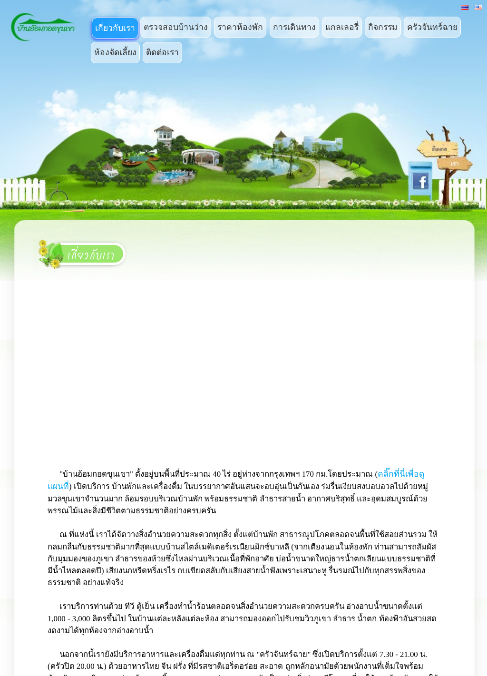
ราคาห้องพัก (240, 27)
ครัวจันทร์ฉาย (432, 27)
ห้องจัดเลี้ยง (115, 52)
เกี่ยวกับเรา (115, 28)
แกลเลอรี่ (342, 27)
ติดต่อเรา (162, 52)
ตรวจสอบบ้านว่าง (176, 27)
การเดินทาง (294, 27)
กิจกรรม (383, 27)
